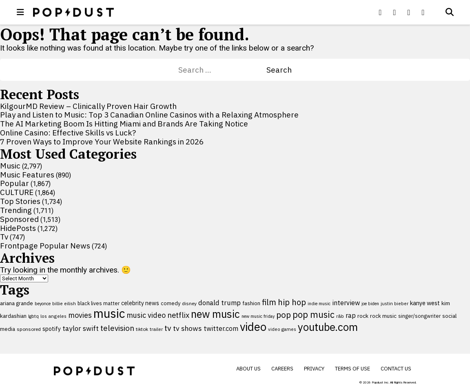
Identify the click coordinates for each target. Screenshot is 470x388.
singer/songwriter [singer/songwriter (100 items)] (419, 316)
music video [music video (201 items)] (146, 315)
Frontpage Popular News (45, 246)
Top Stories (20, 201)
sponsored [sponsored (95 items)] (29, 329)
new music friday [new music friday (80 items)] (258, 316)
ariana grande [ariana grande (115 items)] (16, 303)
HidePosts (18, 228)
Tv (4, 237)
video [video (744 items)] (253, 326)
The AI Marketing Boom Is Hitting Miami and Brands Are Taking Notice (124, 124)
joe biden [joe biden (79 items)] (370, 303)
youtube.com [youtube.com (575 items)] (328, 327)
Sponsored (19, 219)
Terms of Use (352, 368)
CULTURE (16, 192)
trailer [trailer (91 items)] (156, 329)
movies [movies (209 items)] (80, 315)
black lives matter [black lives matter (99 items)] (99, 303)
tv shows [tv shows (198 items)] (187, 328)
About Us (248, 368)
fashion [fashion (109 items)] (251, 303)
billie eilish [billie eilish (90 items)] (64, 303)
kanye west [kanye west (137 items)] (425, 303)
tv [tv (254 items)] (167, 328)
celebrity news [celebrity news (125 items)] (140, 303)
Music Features (27, 175)
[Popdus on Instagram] (423, 12)
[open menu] (20, 12)
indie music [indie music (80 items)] (319, 303)
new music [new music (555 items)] (215, 314)
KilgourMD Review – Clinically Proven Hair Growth (88, 106)
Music (10, 166)
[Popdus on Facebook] (380, 12)
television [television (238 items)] (117, 328)
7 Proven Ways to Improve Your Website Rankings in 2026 (102, 141)
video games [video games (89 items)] (282, 329)
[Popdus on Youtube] (409, 12)
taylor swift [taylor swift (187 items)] (80, 328)
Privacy (314, 368)
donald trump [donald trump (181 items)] (219, 302)
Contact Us (396, 368)
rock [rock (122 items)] (362, 315)
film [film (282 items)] (269, 302)
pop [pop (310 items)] (283, 314)
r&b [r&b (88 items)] (340, 316)
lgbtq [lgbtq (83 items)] (33, 316)
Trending (16, 210)
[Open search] (449, 12)
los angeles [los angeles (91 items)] (53, 316)
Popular (14, 183)
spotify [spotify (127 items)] (51, 329)
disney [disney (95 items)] (189, 303)
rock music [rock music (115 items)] (383, 315)
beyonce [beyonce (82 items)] (43, 303)
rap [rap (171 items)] (351, 315)
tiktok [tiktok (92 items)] (142, 329)
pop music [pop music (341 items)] (314, 314)
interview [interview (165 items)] (346, 302)
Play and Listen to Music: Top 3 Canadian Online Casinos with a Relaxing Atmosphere (149, 115)
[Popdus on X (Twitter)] (394, 12)
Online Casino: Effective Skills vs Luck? (68, 132)
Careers (282, 368)
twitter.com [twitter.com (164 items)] (221, 328)
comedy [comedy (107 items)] (170, 303)
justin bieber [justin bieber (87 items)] (394, 303)
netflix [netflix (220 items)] (178, 315)
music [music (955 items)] (109, 313)
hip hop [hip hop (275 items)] (292, 302)
